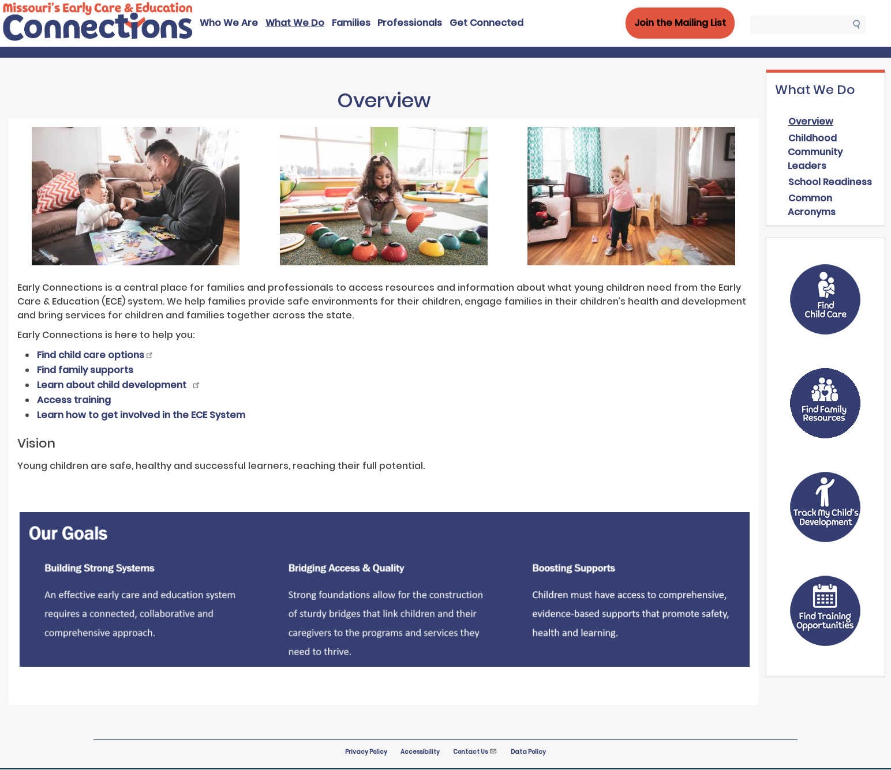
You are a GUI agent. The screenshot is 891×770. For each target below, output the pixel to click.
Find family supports (85, 370)
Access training (74, 400)
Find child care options (95, 355)
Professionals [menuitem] (409, 22)
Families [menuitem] (351, 22)
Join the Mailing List (680, 22)
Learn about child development (119, 385)
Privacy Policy (366, 752)
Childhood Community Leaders (815, 152)
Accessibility (420, 752)
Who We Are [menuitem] (229, 22)
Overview (810, 121)
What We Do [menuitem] (294, 22)
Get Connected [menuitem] (486, 22)
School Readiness (830, 182)
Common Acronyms (812, 205)
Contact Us (475, 752)
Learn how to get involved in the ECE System (141, 415)
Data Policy (528, 752)
